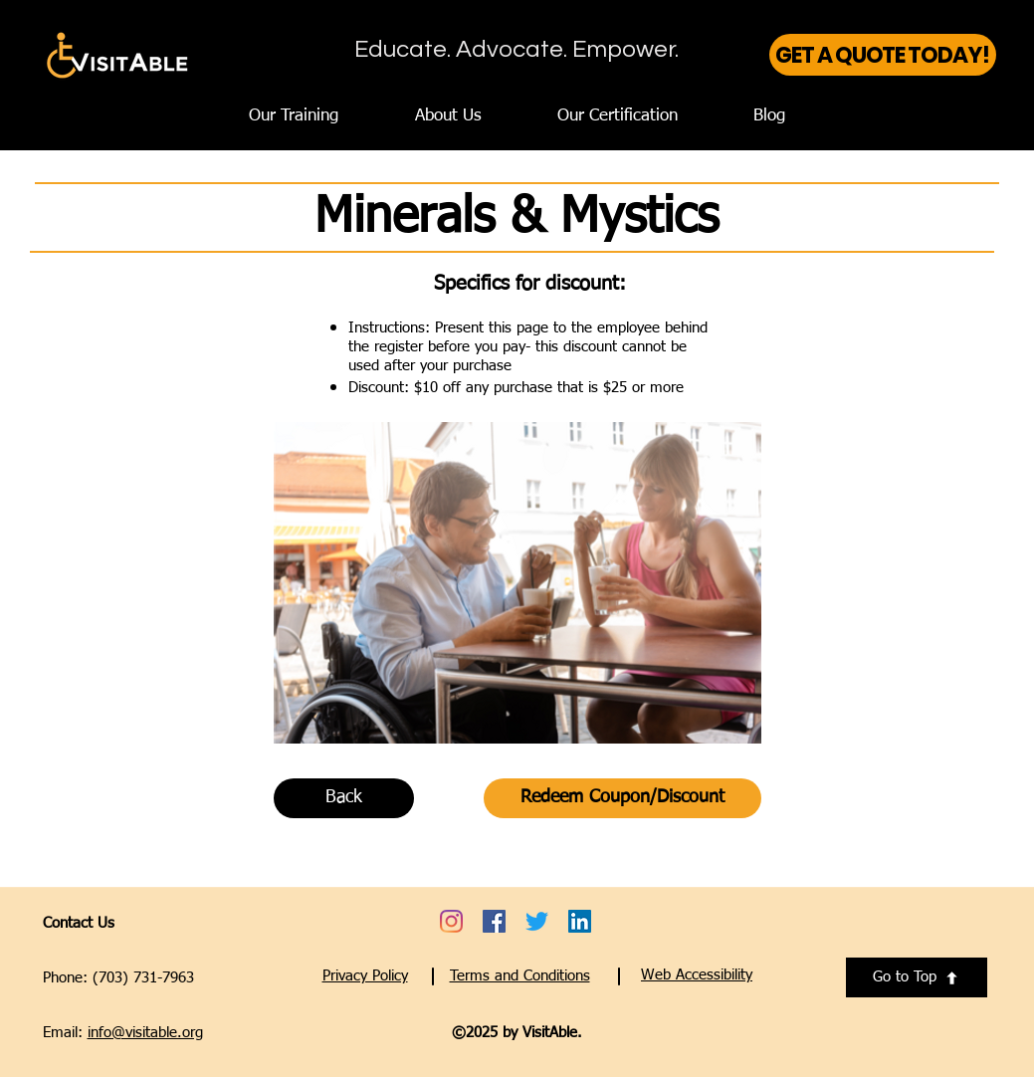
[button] (696, 974)
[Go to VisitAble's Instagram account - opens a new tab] (451, 921)
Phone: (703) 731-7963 (118, 977)
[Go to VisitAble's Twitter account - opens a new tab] (536, 921)
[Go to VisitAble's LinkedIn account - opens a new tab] (579, 921)
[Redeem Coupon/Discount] (622, 798)
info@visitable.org (145, 1032)
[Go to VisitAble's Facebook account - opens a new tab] (494, 921)
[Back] (344, 798)
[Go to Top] (916, 977)
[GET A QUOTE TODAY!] (882, 55)
